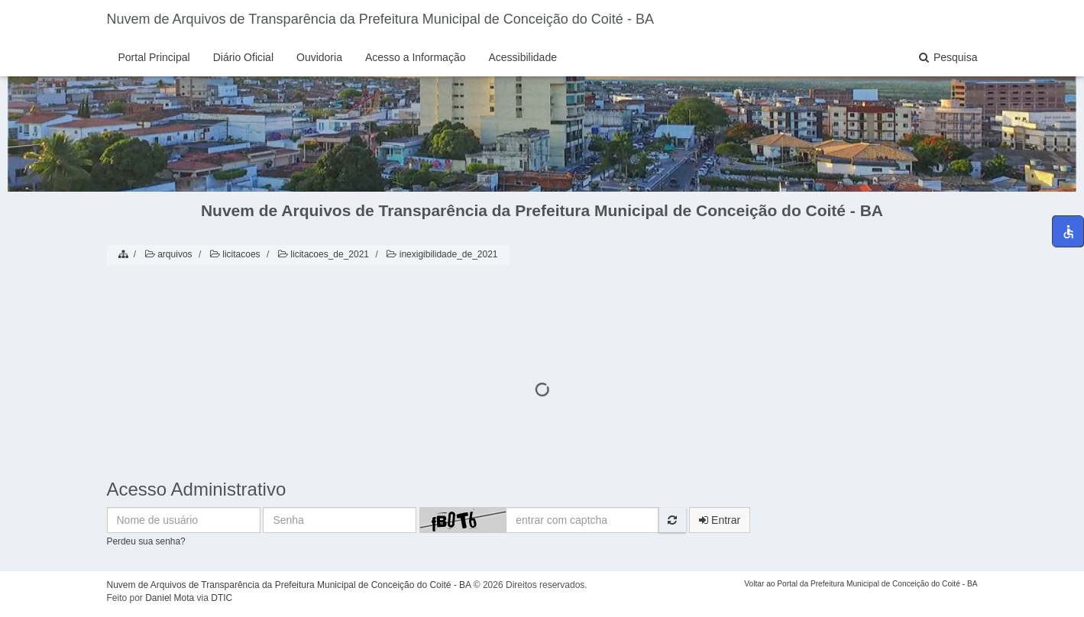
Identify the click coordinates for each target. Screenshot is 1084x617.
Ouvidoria (319, 57)
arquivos (168, 254)
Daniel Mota (169, 598)
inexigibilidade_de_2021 (440, 254)
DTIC (221, 598)
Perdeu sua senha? (146, 541)
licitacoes (234, 254)
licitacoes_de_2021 (322, 254)
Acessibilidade (522, 57)
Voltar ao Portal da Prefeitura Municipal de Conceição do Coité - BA (860, 584)
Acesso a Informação (415, 57)
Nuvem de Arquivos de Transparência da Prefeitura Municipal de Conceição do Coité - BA (380, 19)
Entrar (719, 520)
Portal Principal (154, 57)
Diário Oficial (243, 57)
